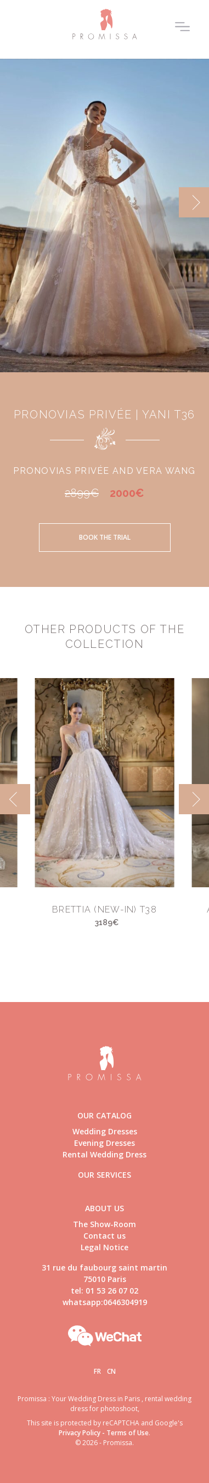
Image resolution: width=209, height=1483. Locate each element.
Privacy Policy (79, 1432)
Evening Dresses (104, 1143)
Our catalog (104, 1115)
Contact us (104, 1235)
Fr (97, 1371)
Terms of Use (127, 1432)
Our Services (104, 1174)
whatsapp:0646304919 (105, 1302)
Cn (111, 1371)
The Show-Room (104, 1224)
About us (104, 1208)
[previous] (15, 799)
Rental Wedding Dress (104, 1154)
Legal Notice (104, 1247)
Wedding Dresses (104, 1131)
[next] (194, 202)
